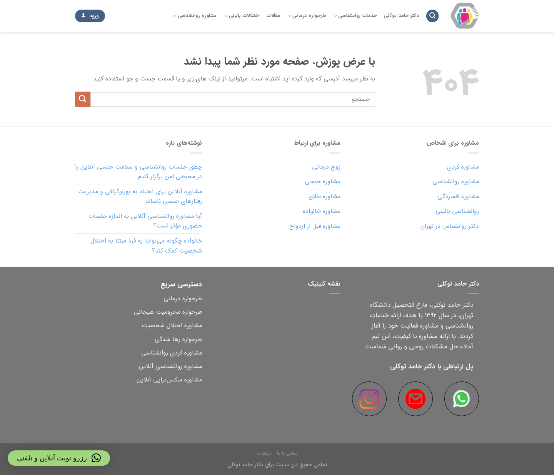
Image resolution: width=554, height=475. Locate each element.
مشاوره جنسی (322, 181)
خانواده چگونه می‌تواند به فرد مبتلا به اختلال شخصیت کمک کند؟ (146, 246)
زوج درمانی (326, 167)
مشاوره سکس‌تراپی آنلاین (169, 380)
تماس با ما (287, 453)
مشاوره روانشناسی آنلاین (170, 366)
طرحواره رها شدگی (178, 339)
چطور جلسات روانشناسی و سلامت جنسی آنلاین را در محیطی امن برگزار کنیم (138, 172)
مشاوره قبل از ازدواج (314, 226)
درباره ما (264, 453)
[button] (59, 458)
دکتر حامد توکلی (401, 16)
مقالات (273, 16)
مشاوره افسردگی (458, 196)
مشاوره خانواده (321, 211)
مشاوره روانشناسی (194, 16)
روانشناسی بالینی (457, 211)
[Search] (432, 16)
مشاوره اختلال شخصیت (172, 325)
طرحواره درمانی (306, 16)
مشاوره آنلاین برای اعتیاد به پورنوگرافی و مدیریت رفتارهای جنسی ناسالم (140, 196)
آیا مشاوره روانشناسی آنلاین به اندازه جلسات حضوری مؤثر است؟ (145, 221)
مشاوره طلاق (324, 196)
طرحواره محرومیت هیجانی (168, 312)
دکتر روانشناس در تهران (450, 226)
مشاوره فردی (463, 167)
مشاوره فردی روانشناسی (171, 353)
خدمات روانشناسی (355, 16)
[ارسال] (82, 99)
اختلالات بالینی (242, 16)
